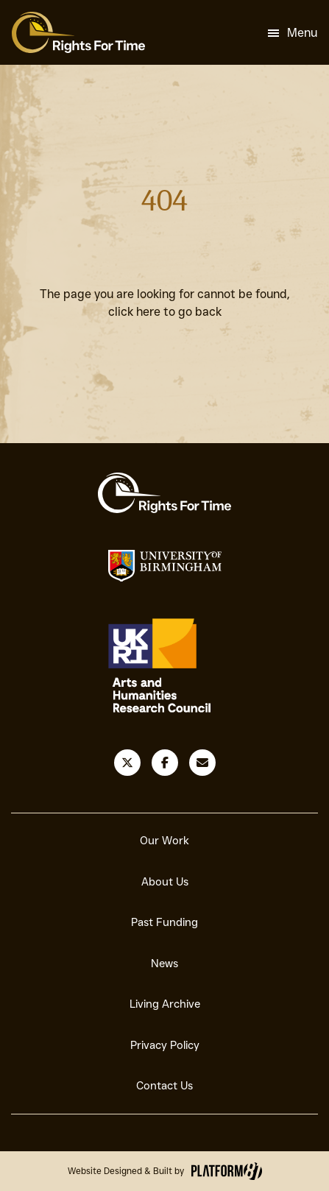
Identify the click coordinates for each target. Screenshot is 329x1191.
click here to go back (165, 312)
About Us (164, 881)
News (164, 963)
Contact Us (164, 1085)
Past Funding (164, 922)
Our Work (164, 840)
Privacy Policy (164, 1045)
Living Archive (165, 1004)
